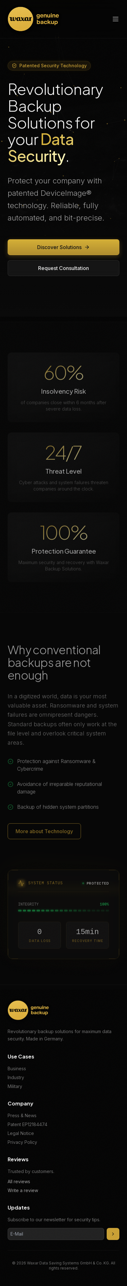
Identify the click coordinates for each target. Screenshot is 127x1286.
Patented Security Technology (49, 65)
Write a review (23, 1190)
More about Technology (44, 833)
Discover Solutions (63, 247)
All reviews (19, 1181)
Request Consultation (63, 268)
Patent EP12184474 (27, 1124)
